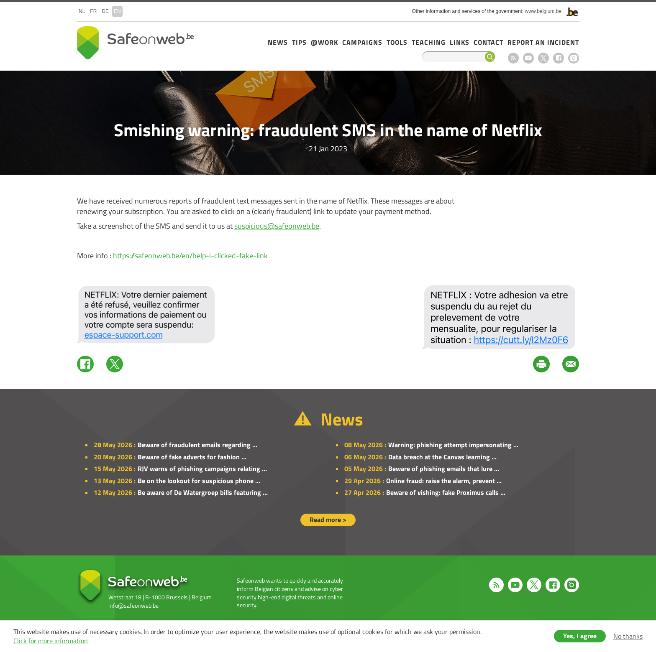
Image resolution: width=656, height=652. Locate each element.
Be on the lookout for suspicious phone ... (199, 480)
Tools (397, 42)
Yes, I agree (580, 636)
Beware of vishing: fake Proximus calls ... (445, 492)
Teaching (429, 42)
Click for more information (50, 641)
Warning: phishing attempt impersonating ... (453, 444)
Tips (299, 42)
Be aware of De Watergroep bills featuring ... (203, 492)
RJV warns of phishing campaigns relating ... (202, 468)
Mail (570, 364)
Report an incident (543, 42)
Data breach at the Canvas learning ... (442, 456)
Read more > (328, 519)
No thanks (628, 636)
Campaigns (362, 42)
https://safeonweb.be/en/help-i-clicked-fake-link (190, 255)
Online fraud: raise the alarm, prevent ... (444, 480)
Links (459, 42)
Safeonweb (135, 42)
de (105, 11)
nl (82, 11)
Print (541, 364)
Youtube (528, 58)
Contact (488, 42)
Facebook (558, 58)
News (278, 42)
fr (93, 11)
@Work (324, 42)
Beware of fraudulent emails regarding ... (197, 444)
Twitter (114, 364)
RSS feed (513, 58)
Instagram (573, 58)
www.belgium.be (543, 11)
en (117, 11)
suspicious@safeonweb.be (276, 226)
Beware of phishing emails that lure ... (443, 468)
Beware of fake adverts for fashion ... (192, 456)
